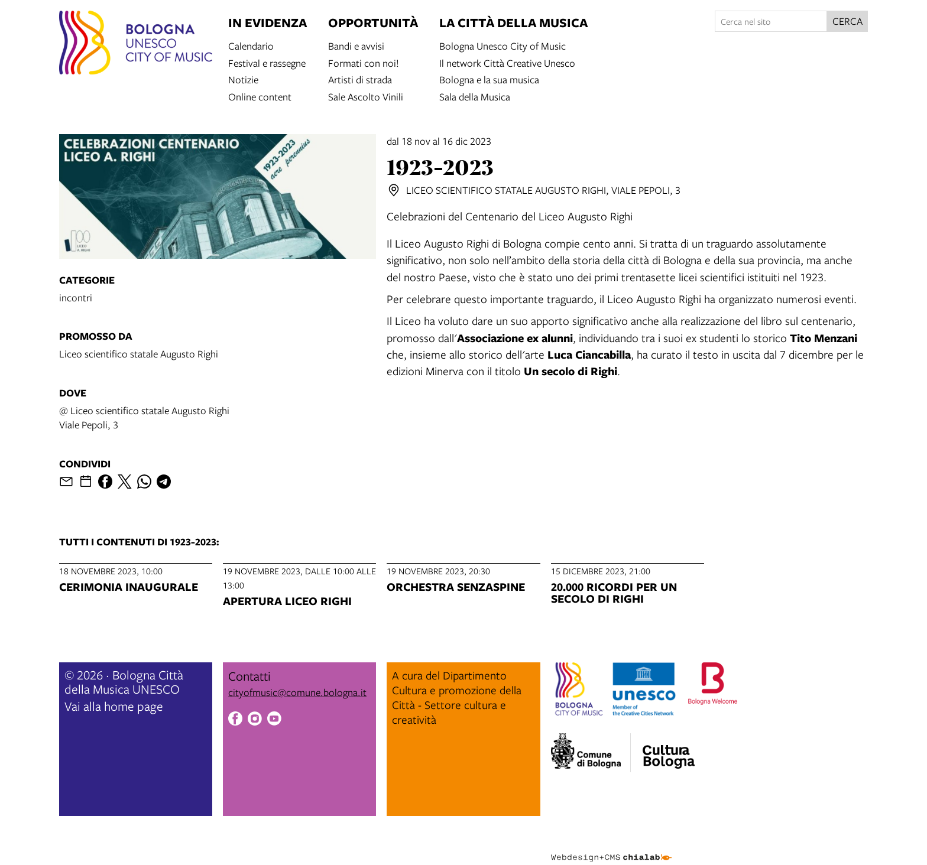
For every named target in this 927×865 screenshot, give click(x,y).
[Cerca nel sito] (771, 21)
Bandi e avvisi (356, 45)
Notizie (243, 79)
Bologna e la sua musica (489, 79)
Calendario (251, 45)
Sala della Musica (474, 96)
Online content (259, 96)
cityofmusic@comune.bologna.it (297, 692)
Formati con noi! (363, 62)
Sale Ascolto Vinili (365, 96)
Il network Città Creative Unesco (507, 62)
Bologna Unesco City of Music (502, 45)
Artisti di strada (360, 79)
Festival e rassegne (267, 62)
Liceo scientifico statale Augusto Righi (138, 353)
